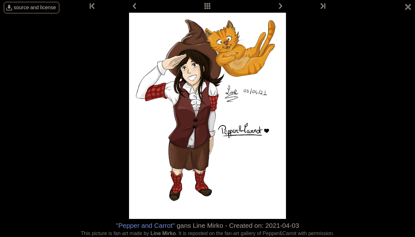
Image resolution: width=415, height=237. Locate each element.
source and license (35, 7)
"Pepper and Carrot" (145, 225)
